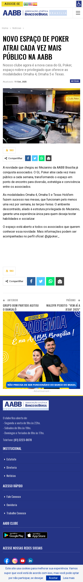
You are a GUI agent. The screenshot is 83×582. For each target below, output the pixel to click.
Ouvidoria (12, 505)
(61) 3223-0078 (23, 440)
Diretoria (12, 467)
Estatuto (11, 459)
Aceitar (53, 578)
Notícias (75, 81)
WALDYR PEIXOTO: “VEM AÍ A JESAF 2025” (63, 307)
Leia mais (69, 578)
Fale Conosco (14, 496)
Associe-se (12, 3)
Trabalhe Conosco (16, 513)
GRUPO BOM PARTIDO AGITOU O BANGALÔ (21, 307)
